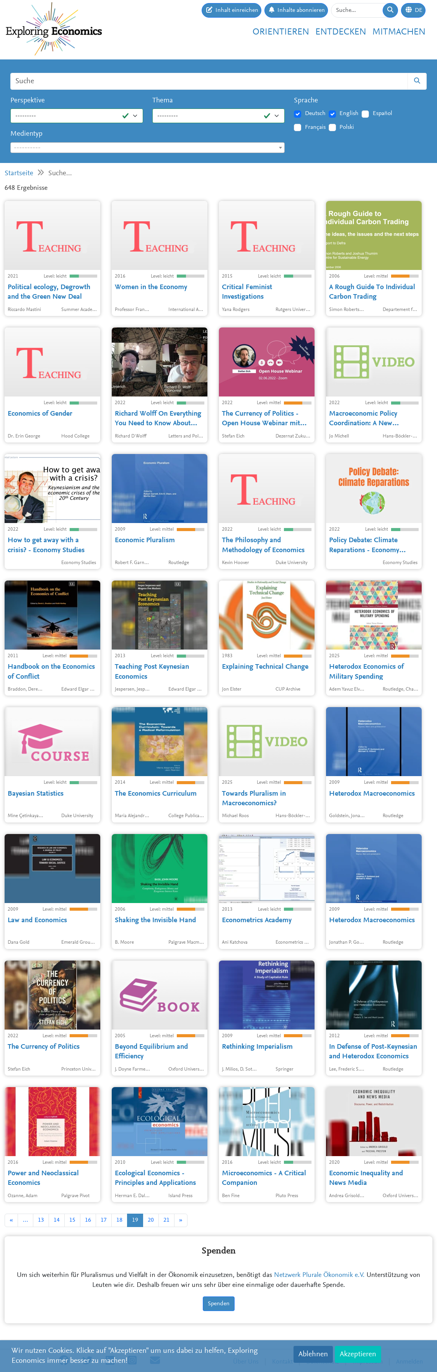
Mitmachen (399, 32)
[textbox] (147, 148)
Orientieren (281, 32)
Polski (346, 127)
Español (382, 113)
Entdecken (340, 32)
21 (166, 1220)
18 (119, 1220)
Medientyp (26, 134)
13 (41, 1220)
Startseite (19, 173)
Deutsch (315, 113)
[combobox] (147, 147)
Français (315, 127)
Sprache (306, 100)
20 (151, 1220)
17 (104, 1220)
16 (88, 1220)
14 (57, 1220)
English (349, 113)
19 (135, 1220)
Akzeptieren (358, 1354)
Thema (162, 100)
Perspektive (27, 100)
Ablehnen (313, 1354)
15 (72, 1220)
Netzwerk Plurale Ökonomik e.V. (319, 1275)
